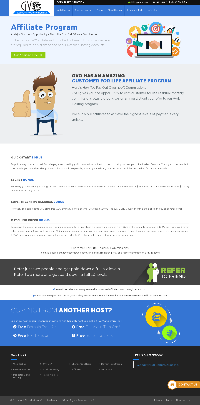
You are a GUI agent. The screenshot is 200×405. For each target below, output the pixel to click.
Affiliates (152, 10)
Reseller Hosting (83, 10)
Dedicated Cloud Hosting (109, 10)
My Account (178, 2)
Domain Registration (70, 2)
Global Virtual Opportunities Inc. (158, 364)
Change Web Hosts (81, 364)
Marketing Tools (135, 10)
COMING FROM (61, 310)
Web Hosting (63, 10)
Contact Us (106, 369)
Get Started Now (28, 55)
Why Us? (47, 364)
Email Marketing (51, 369)
